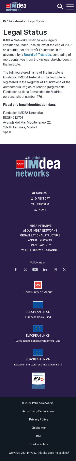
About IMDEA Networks (40, 230)
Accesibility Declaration (38, 411)
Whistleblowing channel (40, 250)
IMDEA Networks (38, 167)
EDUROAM (42, 204)
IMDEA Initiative (40, 225)
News (42, 209)
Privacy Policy (38, 419)
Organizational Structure (40, 235)
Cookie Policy (39, 444)
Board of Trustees (37, 55)
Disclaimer (38, 427)
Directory (42, 198)
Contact (42, 193)
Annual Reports (40, 240)
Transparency (40, 245)
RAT (38, 436)
